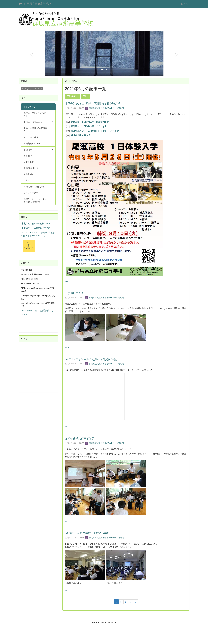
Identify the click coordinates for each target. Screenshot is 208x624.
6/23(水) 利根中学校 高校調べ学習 (87, 533)
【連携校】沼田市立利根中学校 (35, 223)
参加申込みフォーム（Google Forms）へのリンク (95, 131)
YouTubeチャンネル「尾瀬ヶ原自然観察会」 (92, 359)
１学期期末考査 (74, 293)
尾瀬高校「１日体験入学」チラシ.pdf (88, 126)
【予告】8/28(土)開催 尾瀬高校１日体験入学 (92, 103)
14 (67, 347)
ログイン (185, 4)
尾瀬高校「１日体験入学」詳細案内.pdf (90, 122)
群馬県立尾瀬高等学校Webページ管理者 (104, 108)
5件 (85, 96)
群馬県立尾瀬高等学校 (37, 3)
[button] (31, 53)
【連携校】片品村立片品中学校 (35, 228)
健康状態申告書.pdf (80, 135)
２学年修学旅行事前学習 (79, 438)
